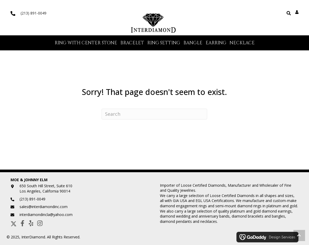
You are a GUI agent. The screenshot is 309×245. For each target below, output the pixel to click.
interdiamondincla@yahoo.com (46, 214)
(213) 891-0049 (33, 13)
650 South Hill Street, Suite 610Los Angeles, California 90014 (46, 188)
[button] (14, 223)
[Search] (154, 114)
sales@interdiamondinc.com (44, 206)
